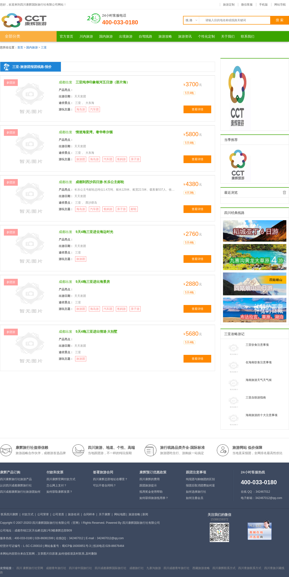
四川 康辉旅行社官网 (29, 568)
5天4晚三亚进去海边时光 (94, 232)
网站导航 (280, 4)
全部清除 (284, 192)
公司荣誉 (43, 514)
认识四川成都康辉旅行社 (16, 485)
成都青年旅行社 (56, 568)
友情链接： (7, 568)
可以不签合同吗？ (104, 485)
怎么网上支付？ (56, 485)
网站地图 (120, 514)
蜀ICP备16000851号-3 (76, 546)
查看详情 (197, 109)
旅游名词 (73, 514)
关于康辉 (104, 514)
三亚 (44, 47)
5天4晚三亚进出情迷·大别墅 (96, 331)
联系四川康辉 (9, 514)
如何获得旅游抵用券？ (153, 498)
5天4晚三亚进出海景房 (93, 282)
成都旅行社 (136, 568)
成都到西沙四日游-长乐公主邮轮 (100, 182)
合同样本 (89, 514)
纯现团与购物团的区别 (200, 479)
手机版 (263, 4)
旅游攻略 (134, 514)
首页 (20, 47)
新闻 (145, 514)
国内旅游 (32, 47)
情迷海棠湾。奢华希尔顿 (94, 132)
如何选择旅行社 (196, 491)
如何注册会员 (194, 498)
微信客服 (247, 4)
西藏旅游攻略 (201, 568)
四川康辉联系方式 (224, 568)
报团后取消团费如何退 (200, 485)
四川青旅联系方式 (249, 568)
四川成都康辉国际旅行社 (110, 568)
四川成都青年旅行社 (177, 568)
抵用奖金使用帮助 (151, 491)
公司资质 (58, 514)
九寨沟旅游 (153, 568)
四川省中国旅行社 (80, 568)
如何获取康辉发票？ (59, 491)
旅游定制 (229, 4)
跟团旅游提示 (148, 485)
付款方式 (27, 514)
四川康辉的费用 (149, 479)
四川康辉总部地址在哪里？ (110, 479)
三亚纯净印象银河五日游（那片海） (103, 82)
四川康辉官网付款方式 (60, 479)
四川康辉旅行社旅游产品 (16, 479)
